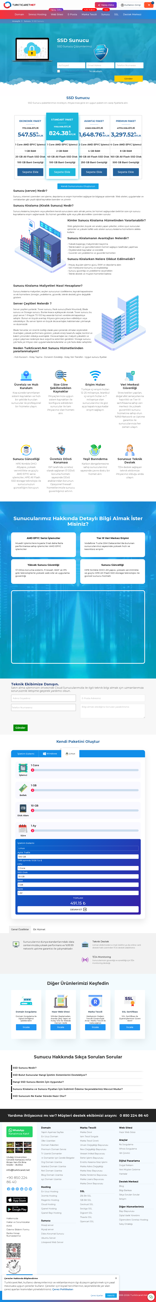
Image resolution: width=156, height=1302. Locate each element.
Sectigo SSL (86, 1208)
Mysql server (47, 1229)
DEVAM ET (78, 909)
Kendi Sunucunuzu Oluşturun (78, 186)
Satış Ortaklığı (126, 1224)
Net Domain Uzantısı (51, 1170)
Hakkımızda (12, 1218)
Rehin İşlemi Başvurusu (91, 1158)
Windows (50, 753)
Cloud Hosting (48, 1204)
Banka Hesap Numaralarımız (13, 1234)
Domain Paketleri (50, 1145)
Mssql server (47, 1225)
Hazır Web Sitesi (127, 1132)
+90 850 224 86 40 (16, 1179)
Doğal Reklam (126, 1165)
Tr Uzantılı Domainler (51, 1153)
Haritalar (123, 1174)
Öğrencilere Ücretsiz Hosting (133, 1219)
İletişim (122, 1199)
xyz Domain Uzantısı (51, 1179)
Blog (121, 1186)
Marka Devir (86, 1132)
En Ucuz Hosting (49, 1191)
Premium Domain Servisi (53, 1149)
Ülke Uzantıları (48, 1140)
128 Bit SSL (85, 1200)
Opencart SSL (87, 1221)
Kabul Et (111, 1295)
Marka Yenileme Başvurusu (93, 1175)
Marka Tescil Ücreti (89, 1140)
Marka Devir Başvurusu (91, 1183)
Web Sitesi (56, 13)
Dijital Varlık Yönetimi (129, 1215)
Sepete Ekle (30, 172)
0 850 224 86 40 (134, 1115)
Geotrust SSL (86, 1204)
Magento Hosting (50, 1200)
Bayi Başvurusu (126, 1211)
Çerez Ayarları (97, 1295)
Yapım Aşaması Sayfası (52, 1132)
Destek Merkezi (132, 14)
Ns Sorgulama (126, 1144)
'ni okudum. (80, 71)
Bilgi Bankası (125, 1190)
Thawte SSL (86, 1217)
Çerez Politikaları (62, 1289)
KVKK (9, 1226)
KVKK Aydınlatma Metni (75, 71)
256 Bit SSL (85, 1196)
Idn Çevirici (124, 1153)
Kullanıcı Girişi (131, 5)
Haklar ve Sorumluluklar (18, 1222)
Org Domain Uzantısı (51, 1162)
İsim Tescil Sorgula (89, 1136)
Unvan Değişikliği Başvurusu (94, 1145)
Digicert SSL (86, 1213)
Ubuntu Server (48, 1238)
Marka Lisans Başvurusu (92, 1179)
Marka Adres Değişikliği (91, 1166)
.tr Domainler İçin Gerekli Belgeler (58, 1158)
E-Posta (72, 14)
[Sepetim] (148, 5)
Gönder (128, 78)
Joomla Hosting (49, 1196)
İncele (26, 1027)
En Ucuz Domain (49, 1136)
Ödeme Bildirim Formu (17, 1229)
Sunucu (105, 13)
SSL (116, 14)
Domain (19, 14)
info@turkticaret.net (18, 1170)
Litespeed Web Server (52, 1242)
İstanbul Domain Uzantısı (53, 1166)
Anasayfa (16, 21)
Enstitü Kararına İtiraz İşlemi (93, 1162)
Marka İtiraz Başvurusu (91, 1170)
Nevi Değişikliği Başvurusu (93, 1149)
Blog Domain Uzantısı (52, 1175)
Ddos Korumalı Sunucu (52, 1233)
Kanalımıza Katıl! (17, 1131)
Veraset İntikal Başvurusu (92, 1153)
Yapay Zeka (106, 5)
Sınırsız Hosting (37, 14)
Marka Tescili (89, 13)
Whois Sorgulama (128, 1148)
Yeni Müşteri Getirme (129, 1169)
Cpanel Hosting (49, 1208)
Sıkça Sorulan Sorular (129, 1194)
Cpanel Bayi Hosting (51, 1213)
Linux (70, 753)
